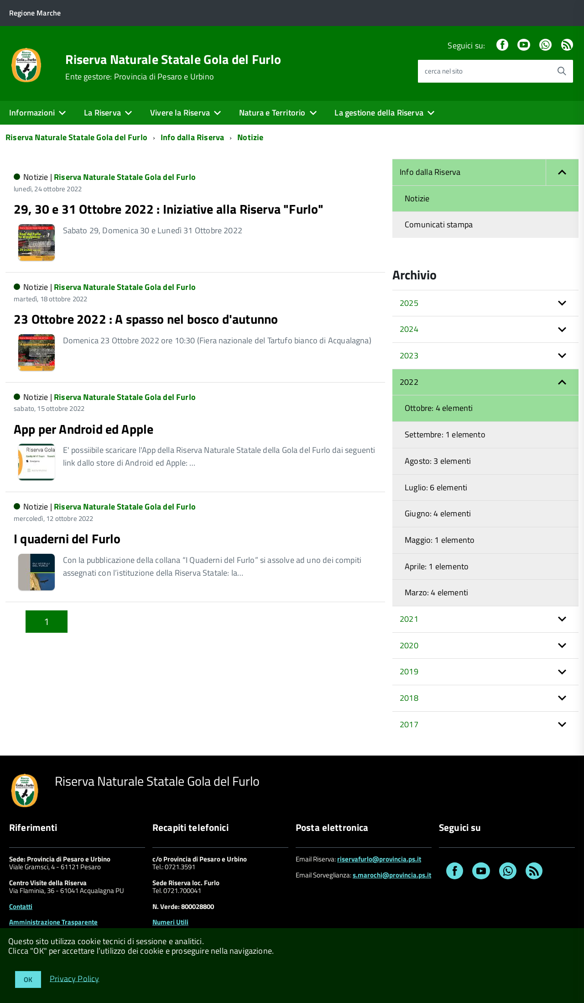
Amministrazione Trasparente (53, 922)
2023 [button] (409, 355)
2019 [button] (409, 671)
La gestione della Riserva (378, 112)
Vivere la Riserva (180, 112)
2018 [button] (409, 698)
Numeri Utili (170, 922)
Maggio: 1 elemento (439, 540)
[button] (562, 172)
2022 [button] (409, 382)
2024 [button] (409, 329)
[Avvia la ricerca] (561, 71)
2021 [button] (409, 619)
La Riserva (102, 112)
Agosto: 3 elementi (438, 461)
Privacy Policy (74, 978)
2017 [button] (409, 724)
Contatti (20, 906)
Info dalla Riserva (192, 137)
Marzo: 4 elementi (436, 592)
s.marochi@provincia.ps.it (392, 875)
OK (28, 979)
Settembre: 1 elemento (445, 434)
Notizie (250, 137)
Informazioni (32, 112)
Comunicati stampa (439, 224)
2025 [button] (409, 303)
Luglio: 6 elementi (436, 487)
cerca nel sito (444, 71)
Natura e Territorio (272, 112)
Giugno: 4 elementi (438, 513)
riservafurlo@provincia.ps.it (379, 859)
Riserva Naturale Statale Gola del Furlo (173, 59)
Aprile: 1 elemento (437, 566)
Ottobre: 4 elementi (439, 408)
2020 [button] (409, 645)
